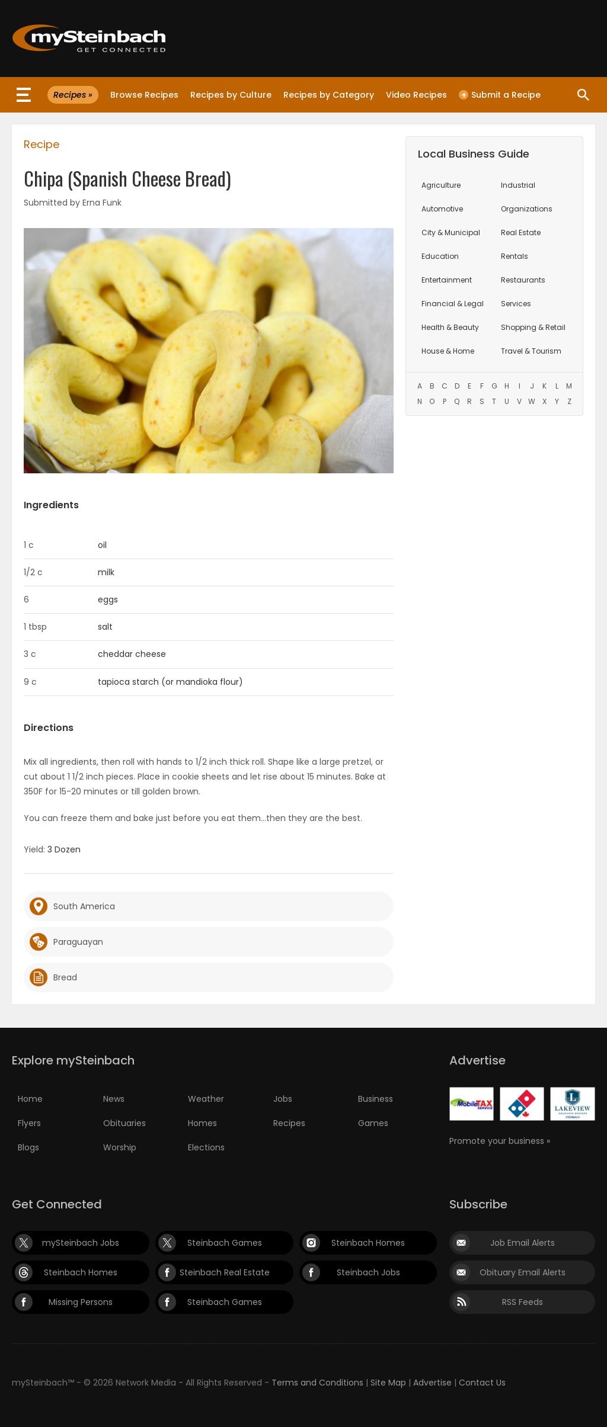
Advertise (432, 1382)
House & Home (447, 351)
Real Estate (521, 232)
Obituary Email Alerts (523, 1272)
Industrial (518, 185)
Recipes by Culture (230, 95)
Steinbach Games (224, 1243)
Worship (119, 1147)
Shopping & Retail (533, 327)
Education (440, 256)
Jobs (282, 1099)
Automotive (442, 209)
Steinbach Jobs (368, 1272)
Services (516, 304)
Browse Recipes (144, 95)
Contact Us (482, 1382)
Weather (206, 1099)
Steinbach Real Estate (225, 1272)
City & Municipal (450, 232)
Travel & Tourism (531, 351)
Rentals (514, 256)
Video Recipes (416, 95)
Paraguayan (78, 942)
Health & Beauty (450, 327)
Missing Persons (81, 1302)
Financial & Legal (452, 304)
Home (30, 1099)
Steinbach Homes (368, 1243)
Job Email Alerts (522, 1243)
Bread (65, 977)
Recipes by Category (328, 95)
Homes (202, 1123)
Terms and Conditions (317, 1382)
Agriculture (441, 185)
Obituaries (124, 1123)
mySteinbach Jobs (80, 1243)
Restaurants (523, 280)
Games (373, 1123)
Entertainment (446, 280)
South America (84, 906)
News (113, 1099)
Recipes (289, 1123)
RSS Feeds (522, 1302)
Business (375, 1099)
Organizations (526, 209)
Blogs (28, 1147)
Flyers (29, 1123)
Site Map (388, 1382)
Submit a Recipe (500, 95)
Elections (206, 1147)
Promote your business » (499, 1141)
